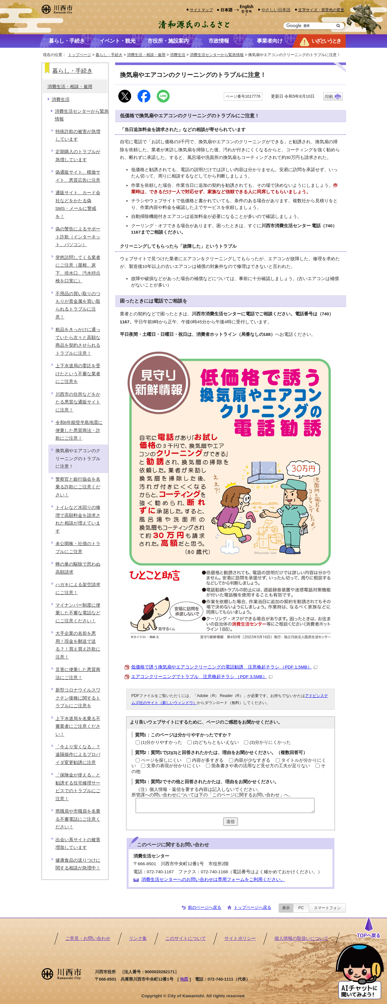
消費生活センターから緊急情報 (217, 55)
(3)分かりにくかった (270, 742)
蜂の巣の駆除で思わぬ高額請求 (77, 568)
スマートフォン (327, 908)
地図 (184, 979)
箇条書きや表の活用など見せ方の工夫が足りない (260, 765)
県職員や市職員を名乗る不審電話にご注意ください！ (77, 819)
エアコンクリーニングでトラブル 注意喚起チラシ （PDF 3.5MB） (202, 676)
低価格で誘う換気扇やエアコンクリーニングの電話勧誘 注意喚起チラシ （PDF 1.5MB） (224, 667)
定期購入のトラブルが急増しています (77, 155)
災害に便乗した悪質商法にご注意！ (77, 673)
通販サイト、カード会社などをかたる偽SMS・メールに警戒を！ (77, 204)
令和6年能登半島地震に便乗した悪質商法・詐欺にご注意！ (79, 430)
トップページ (79, 55)
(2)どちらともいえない (216, 742)
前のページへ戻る (204, 907)
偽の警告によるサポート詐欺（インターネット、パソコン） (77, 237)
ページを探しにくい (161, 760)
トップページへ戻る (252, 907)
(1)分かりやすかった (161, 742)
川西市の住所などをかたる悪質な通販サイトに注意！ (77, 402)
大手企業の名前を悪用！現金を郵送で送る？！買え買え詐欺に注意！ (77, 645)
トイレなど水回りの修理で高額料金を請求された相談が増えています (77, 519)
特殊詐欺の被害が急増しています (77, 135)
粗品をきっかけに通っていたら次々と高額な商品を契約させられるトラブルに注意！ (77, 341)
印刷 (329, 96)
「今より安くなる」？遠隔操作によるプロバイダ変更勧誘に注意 (77, 754)
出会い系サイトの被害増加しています (77, 843)
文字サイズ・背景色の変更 (321, 10)
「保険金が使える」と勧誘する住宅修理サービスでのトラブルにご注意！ (77, 787)
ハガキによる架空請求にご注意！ (77, 588)
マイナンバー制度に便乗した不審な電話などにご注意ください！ (77, 613)
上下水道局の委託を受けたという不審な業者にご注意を (77, 373)
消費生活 (177, 55)
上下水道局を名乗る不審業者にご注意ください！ (77, 726)
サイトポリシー (240, 938)
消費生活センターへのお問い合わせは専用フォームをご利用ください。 (213, 879)
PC (301, 908)
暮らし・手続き (109, 55)
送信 (230, 821)
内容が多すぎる (207, 760)
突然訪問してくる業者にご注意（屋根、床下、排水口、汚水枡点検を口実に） (77, 269)
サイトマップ (201, 10)
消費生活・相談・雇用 (146, 55)
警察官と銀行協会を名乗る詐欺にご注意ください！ (77, 487)
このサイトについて (185, 938)
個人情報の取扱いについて (301, 938)
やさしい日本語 (275, 9)
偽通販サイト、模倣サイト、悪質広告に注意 (77, 176)
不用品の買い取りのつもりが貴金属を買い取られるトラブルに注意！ (77, 305)
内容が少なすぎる (252, 760)
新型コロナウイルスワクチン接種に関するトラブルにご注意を (77, 698)
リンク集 (138, 938)
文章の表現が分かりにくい (173, 765)
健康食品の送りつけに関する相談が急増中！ (77, 864)
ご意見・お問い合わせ (87, 938)
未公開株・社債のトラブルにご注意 (77, 547)
